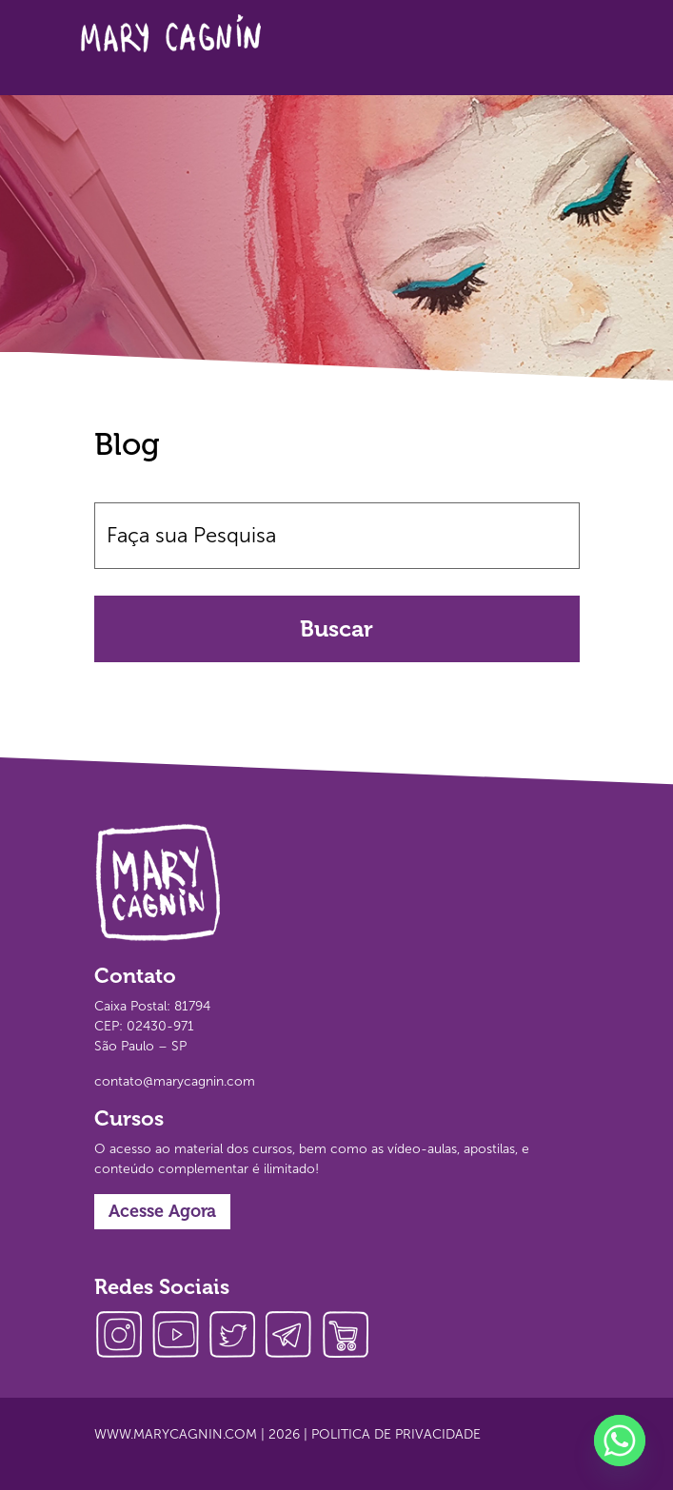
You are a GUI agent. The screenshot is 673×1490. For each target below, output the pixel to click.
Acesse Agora (162, 1211)
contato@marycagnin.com (174, 1081)
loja (351, 1336)
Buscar (336, 628)
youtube (179, 1336)
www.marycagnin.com (175, 1434)
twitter (237, 1336)
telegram (294, 1336)
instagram (122, 1336)
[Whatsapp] (619, 1440)
